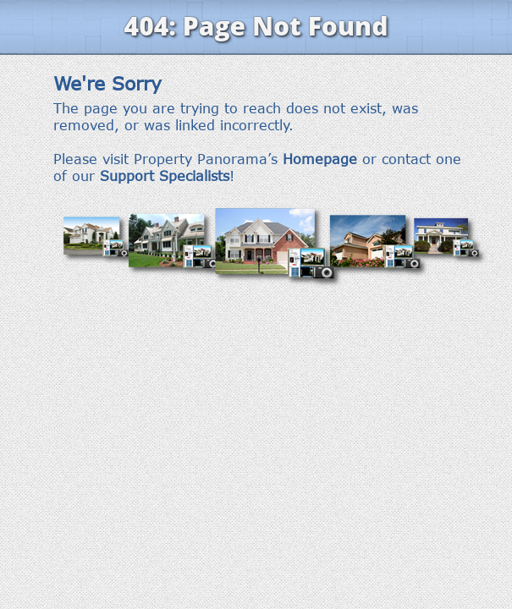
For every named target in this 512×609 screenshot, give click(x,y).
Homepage (320, 159)
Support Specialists (164, 176)
